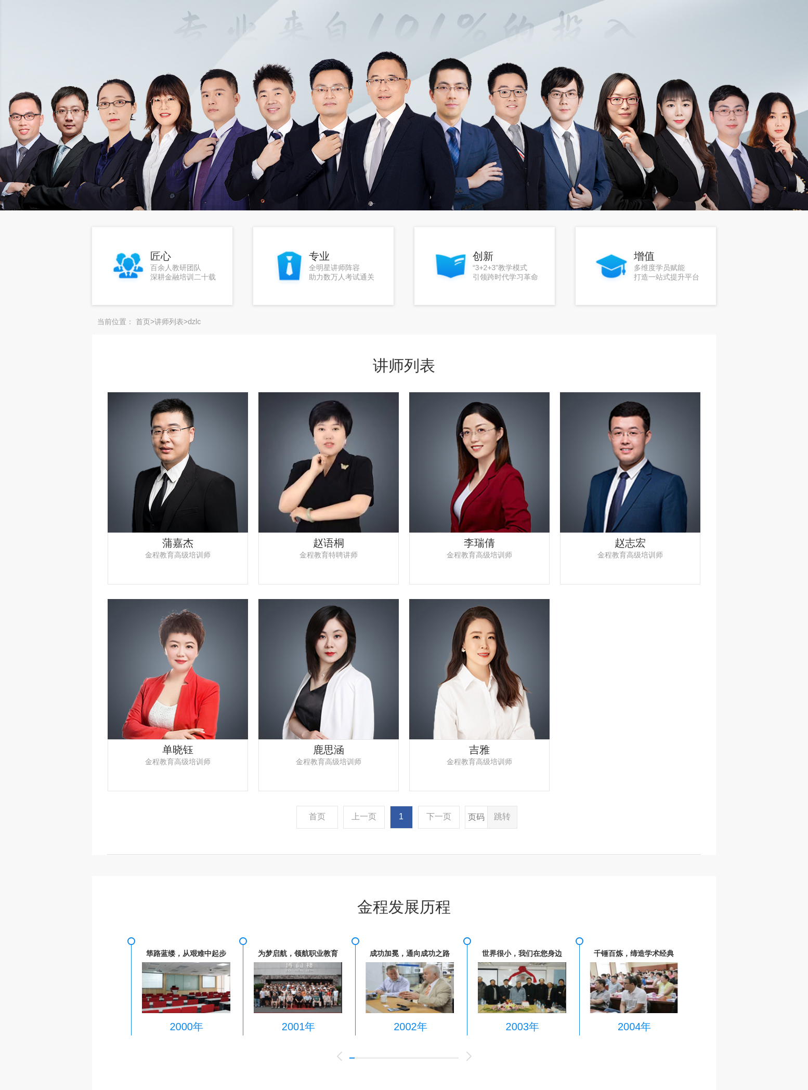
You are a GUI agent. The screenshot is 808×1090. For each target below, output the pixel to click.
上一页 (363, 813)
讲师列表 (169, 319)
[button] (339, 1054)
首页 (143, 319)
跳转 (502, 813)
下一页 (438, 813)
